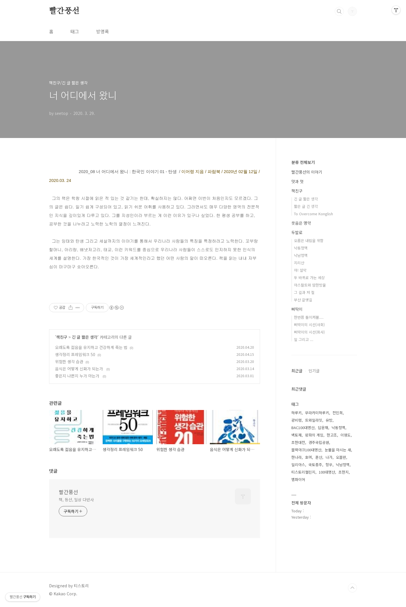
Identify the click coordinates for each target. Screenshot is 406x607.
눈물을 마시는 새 (338, 449)
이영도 (345, 435)
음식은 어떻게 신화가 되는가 (79, 368)
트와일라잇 (313, 420)
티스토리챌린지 (303, 472)
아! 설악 (300, 270)
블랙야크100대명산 (306, 449)
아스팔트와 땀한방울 (310, 285)
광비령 (296, 420)
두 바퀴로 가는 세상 (309, 277)
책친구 (61, 337)
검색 (339, 11)
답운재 (323, 427)
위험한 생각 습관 (69, 361)
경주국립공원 (318, 442)
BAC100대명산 (302, 427)
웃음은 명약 (301, 223)
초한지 (343, 472)
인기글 (314, 370)
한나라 (296, 457)
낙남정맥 (301, 255)
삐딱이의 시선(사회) (309, 324)
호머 (308, 457)
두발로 (297, 232)
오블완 (341, 457)
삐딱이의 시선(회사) (309, 332)
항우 (329, 464)
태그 (74, 31)
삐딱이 (297, 309)
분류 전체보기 (303, 162)
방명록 (102, 31)
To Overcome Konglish (313, 213)
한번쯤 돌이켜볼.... (309, 317)
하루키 (296, 412)
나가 (329, 457)
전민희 (337, 412)
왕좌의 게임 (314, 435)
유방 (329, 420)
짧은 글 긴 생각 (306, 206)
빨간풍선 (64, 11)
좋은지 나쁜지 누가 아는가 (77, 376)
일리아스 (298, 464)
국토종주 (315, 464)
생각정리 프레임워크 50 (75, 354)
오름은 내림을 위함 (309, 240)
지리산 (299, 262)
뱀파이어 (298, 479)
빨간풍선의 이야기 (306, 172)
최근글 (297, 370)
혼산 (318, 457)
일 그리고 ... (303, 339)
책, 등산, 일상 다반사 (76, 499)
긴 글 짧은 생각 (85, 337)
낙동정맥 (301, 248)
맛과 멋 (297, 181)
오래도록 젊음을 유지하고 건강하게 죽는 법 (91, 347)
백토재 (296, 435)
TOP (352, 587)
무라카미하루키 (317, 412)
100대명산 (327, 472)
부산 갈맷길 (303, 300)
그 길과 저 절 (304, 292)
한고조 (332, 435)
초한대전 (298, 442)
